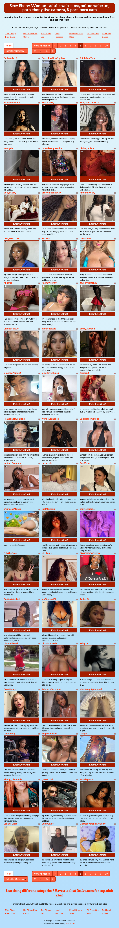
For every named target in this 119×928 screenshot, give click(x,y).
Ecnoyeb (8, 148)
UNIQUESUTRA (12, 238)
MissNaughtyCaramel (91, 689)
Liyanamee (85, 238)
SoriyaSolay (10, 192)
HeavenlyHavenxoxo (14, 419)
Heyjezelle (47, 463)
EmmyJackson (87, 328)
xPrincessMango (12, 509)
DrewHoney (10, 689)
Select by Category (16, 51)
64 (47, 51)
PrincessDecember (51, 689)
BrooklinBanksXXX (51, 192)
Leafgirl (84, 733)
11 (35, 51)
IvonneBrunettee (50, 419)
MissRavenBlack (50, 373)
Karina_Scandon (12, 463)
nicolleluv (47, 553)
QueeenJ (84, 373)
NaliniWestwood (12, 102)
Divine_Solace (87, 148)
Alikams (8, 283)
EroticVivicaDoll (12, 599)
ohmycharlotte (87, 509)
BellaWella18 (10, 58)
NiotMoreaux (48, 509)
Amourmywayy (87, 192)
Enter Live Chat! (21, 89)
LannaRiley (9, 733)
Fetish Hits (70, 923)
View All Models (42, 45)
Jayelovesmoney (88, 283)
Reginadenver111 (51, 733)
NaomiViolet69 (49, 283)
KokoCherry (48, 102)
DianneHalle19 (11, 328)
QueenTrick (47, 779)
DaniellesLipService (52, 148)
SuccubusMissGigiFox (53, 58)
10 (106, 45)
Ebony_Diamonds (13, 779)
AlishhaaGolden (50, 643)
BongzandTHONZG (89, 102)
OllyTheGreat (10, 553)
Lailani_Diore (10, 824)
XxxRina (46, 238)
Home (8, 45)
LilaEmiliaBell (11, 643)
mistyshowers (49, 328)
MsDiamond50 (49, 599)
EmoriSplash (86, 779)
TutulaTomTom (87, 58)
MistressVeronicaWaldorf (93, 824)
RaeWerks (85, 463)
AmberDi (84, 599)
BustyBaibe (48, 824)
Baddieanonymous (89, 419)
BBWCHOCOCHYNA (90, 553)
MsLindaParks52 (12, 373)
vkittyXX (84, 643)
